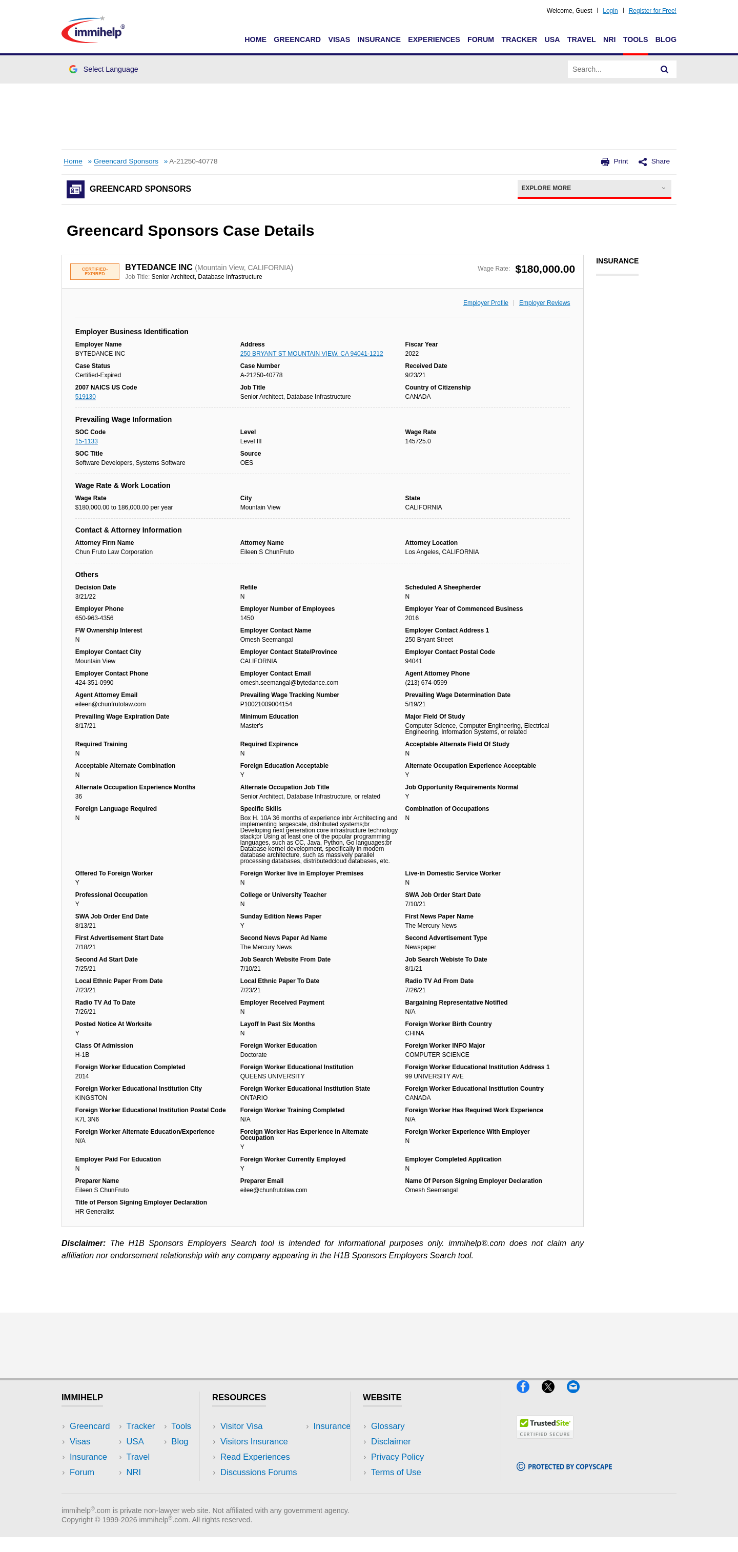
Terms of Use (396, 1472)
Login (610, 10)
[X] (554, 1397)
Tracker (519, 39)
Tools (635, 39)
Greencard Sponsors (126, 161)
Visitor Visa (241, 1426)
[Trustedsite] (545, 1442)
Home (255, 39)
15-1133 (86, 441)
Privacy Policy (397, 1457)
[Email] (578, 1397)
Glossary (388, 1426)
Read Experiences (255, 1457)
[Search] (664, 69)
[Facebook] (529, 1397)
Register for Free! (652, 10)
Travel (581, 39)
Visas (339, 39)
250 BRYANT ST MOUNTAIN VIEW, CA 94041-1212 (311, 353)
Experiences (434, 39)
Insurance (379, 39)
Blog (665, 39)
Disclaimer (391, 1441)
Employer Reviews (544, 303)
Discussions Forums (258, 1472)
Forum (480, 39)
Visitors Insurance (254, 1441)
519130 (85, 396)
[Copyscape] (564, 1475)
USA (552, 39)
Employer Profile (485, 303)
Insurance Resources (260, 1488)
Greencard (297, 39)
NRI (609, 39)
